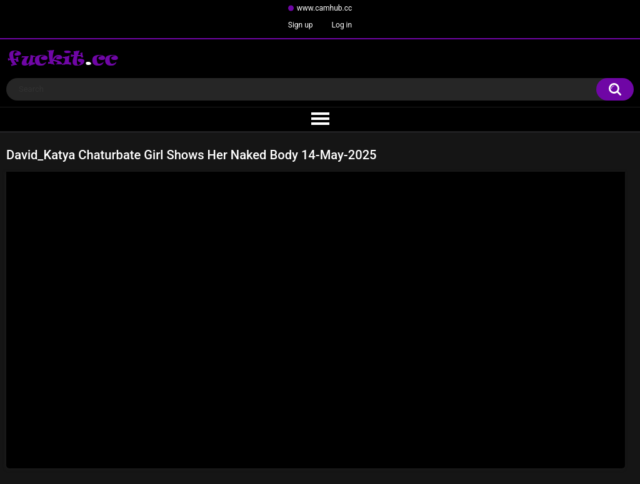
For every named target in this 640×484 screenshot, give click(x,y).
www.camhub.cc (324, 8)
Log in (342, 25)
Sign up (300, 25)
